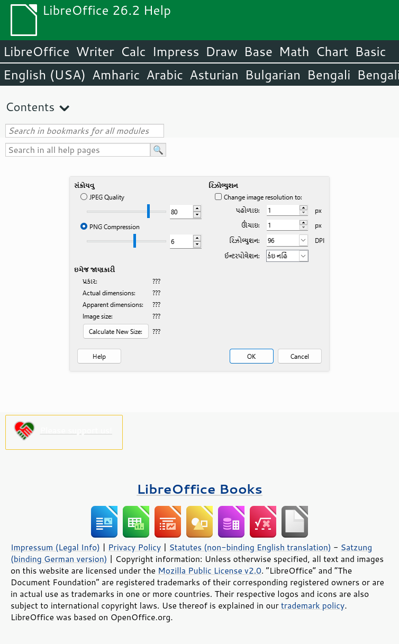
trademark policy (312, 605)
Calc (133, 51)
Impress (176, 51)
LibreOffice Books (199, 488)
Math (294, 51)
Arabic (164, 75)
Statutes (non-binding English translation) (250, 547)
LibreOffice (36, 51)
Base (258, 51)
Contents (30, 106)
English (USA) (44, 75)
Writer (95, 51)
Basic (370, 51)
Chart (331, 51)
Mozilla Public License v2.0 (209, 570)
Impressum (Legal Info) (55, 547)
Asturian (214, 75)
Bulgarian (273, 75)
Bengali (328, 75)
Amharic (116, 75)
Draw (221, 51)
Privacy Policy (134, 547)
